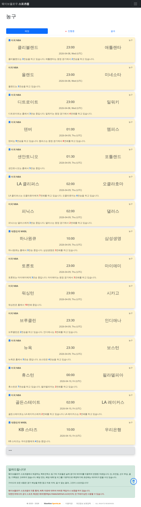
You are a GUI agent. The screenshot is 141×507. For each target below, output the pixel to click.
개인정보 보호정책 (83, 503)
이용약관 (68, 503)
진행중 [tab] (69, 31)
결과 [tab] (113, 31)
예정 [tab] (27, 31)
